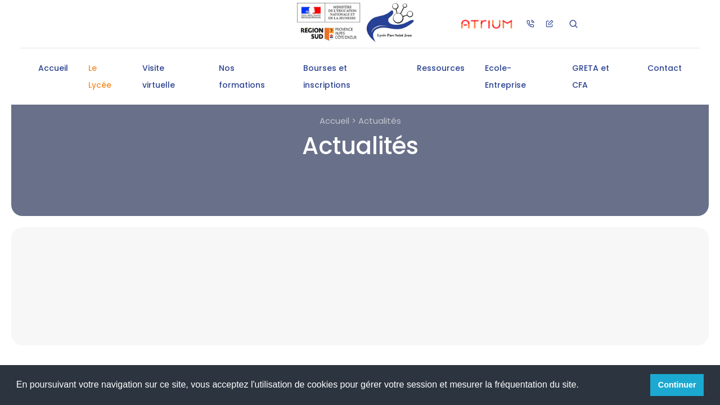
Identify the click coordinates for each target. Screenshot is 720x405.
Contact (664, 68)
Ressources (441, 68)
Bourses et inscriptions (326, 76)
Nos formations (242, 76)
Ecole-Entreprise (505, 76)
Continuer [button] (677, 384)
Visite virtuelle (158, 76)
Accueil (53, 68)
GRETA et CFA (590, 76)
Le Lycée (99, 76)
